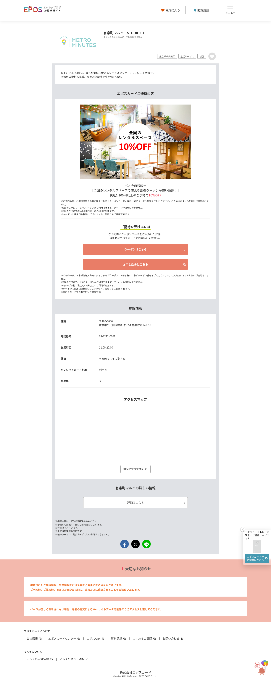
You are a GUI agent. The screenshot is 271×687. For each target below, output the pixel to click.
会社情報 (34, 638)
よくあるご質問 (145, 638)
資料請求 (119, 638)
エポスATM (96, 638)
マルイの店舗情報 (40, 659)
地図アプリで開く (135, 469)
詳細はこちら (157, 502)
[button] (257, 532)
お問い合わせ (173, 638)
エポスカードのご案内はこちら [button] (257, 543)
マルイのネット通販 (74, 659)
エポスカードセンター (64, 638)
